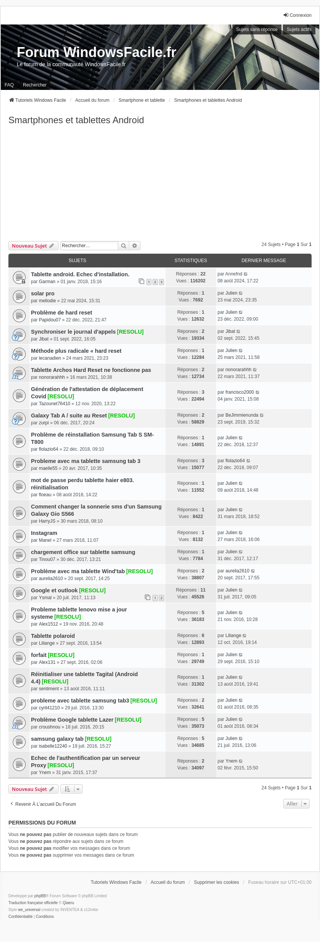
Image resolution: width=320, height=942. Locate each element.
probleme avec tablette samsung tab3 (80, 701)
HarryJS (47, 521)
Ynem (45, 772)
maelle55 (48, 468)
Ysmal (45, 597)
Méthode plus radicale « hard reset (76, 351)
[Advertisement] (160, 183)
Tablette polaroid (53, 636)
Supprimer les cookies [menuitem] (216, 882)
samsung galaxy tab (57, 739)
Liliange (47, 643)
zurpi (44, 422)
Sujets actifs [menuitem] (299, 29)
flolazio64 (48, 449)
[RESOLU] (130, 332)
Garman (47, 281)
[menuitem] (20, 916)
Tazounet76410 (54, 403)
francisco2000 (240, 392)
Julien (231, 293)
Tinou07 (47, 559)
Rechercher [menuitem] (35, 85)
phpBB (40, 896)
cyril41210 (49, 708)
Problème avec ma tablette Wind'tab (78, 571)
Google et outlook (54, 590)
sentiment (49, 688)
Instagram (44, 533)
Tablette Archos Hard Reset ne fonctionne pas (91, 370)
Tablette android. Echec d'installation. (80, 274)
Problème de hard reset (61, 313)
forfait (39, 655)
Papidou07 (50, 320)
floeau (45, 494)
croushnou (49, 727)
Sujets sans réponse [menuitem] (257, 29)
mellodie (47, 300)
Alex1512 (48, 624)
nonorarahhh (52, 377)
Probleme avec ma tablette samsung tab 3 (85, 461)
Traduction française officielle (33, 903)
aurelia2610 (51, 578)
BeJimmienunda (242, 415)
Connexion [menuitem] (297, 15)
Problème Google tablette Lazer (72, 720)
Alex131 (47, 662)
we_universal (29, 910)
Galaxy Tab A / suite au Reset (69, 415)
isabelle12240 (53, 746)
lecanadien (50, 358)
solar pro (43, 293)
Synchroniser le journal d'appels (73, 332)
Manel (45, 540)
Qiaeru (68, 903)
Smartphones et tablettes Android (76, 120)
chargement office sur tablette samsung (83, 552)
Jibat (44, 339)
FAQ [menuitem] (9, 85)
